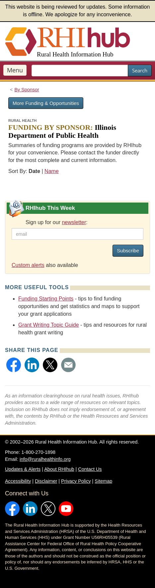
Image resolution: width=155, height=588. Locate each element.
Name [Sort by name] (51, 171)
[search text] (80, 70)
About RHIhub (59, 469)
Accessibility (18, 481)
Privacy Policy (76, 481)
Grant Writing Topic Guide (48, 325)
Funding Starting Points (45, 298)
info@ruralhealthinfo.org (45, 459)
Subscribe (128, 250)
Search (139, 70)
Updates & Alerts (22, 469)
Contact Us (90, 469)
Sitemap (103, 481)
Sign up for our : (57, 222)
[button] (13, 365)
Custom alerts (28, 265)
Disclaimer (46, 481)
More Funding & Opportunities (46, 103)
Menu (15, 70)
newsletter (74, 222)
